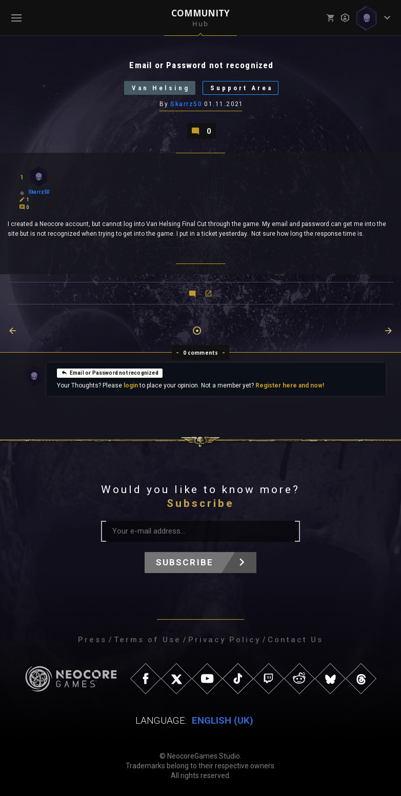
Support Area (241, 88)
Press (92, 639)
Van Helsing (161, 88)
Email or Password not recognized (109, 372)
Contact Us (295, 639)
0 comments (200, 352)
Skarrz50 (186, 104)
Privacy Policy (224, 639)
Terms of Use (147, 639)
